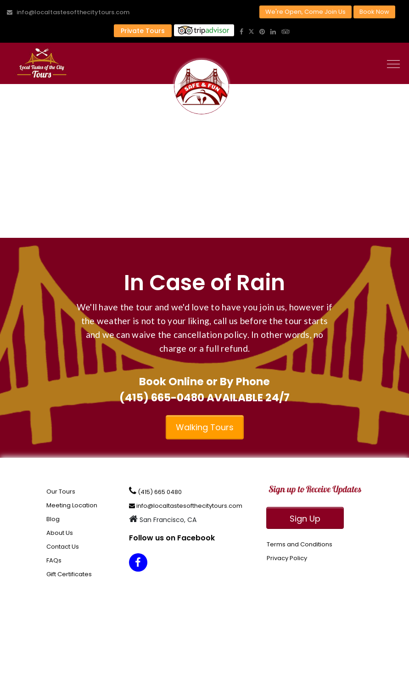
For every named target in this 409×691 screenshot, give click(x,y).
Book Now (374, 11)
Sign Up (305, 518)
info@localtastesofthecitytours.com (68, 12)
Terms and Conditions (299, 544)
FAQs (54, 560)
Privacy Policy (287, 558)
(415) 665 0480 (155, 491)
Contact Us (62, 546)
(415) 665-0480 (161, 397)
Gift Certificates (69, 574)
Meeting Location (71, 505)
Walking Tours (205, 427)
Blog (53, 519)
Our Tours (60, 491)
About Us (59, 532)
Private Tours (143, 30)
